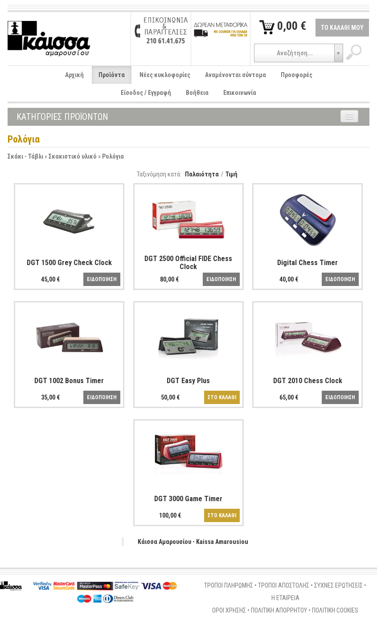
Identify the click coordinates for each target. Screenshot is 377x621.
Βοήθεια (197, 92)
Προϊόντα (111, 74)
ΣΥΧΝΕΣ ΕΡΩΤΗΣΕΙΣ (338, 585)
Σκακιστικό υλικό (73, 156)
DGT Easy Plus (188, 380)
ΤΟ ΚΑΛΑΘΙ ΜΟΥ (342, 27)
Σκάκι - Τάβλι (25, 156)
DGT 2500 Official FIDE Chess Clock (188, 262)
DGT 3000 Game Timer (188, 498)
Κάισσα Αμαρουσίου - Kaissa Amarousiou (193, 541)
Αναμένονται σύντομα (235, 74)
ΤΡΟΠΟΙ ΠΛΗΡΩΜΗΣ (228, 585)
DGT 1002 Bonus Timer (69, 380)
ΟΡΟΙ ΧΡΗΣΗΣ (229, 610)
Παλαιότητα (202, 174)
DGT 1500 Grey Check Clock (69, 262)
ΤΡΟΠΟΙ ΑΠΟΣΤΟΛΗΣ (283, 585)
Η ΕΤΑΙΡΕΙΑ (285, 597)
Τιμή (231, 174)
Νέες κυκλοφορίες (164, 74)
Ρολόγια (113, 156)
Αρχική (74, 74)
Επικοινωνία (239, 92)
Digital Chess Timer (307, 262)
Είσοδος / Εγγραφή (146, 92)
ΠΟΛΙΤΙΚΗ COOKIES (335, 610)
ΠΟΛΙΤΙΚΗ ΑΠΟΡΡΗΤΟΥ (279, 610)
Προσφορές (296, 74)
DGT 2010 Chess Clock (307, 380)
